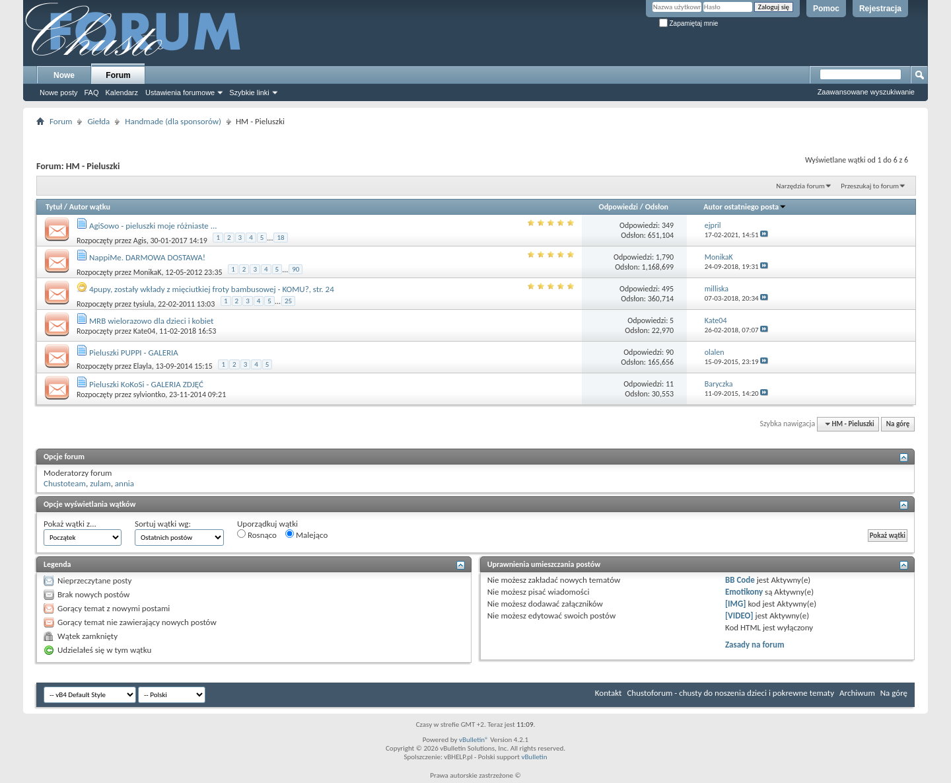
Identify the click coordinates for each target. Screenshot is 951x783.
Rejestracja (880, 8)
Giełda (98, 121)
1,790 (665, 257)
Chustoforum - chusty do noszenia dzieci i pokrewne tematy (730, 693)
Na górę (898, 424)
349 (668, 225)
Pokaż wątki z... (70, 524)
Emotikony (744, 592)
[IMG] (735, 604)
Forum (118, 75)
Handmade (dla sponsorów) (173, 121)
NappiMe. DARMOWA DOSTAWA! (147, 257)
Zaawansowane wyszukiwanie (866, 92)
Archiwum (857, 693)
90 (295, 269)
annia (124, 483)
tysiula (144, 304)
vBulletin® (474, 739)
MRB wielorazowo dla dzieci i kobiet (151, 321)
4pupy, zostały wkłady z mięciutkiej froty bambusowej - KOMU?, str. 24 (211, 289)
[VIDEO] (739, 615)
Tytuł (54, 206)
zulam (100, 483)
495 (668, 288)
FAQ (91, 92)
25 (288, 301)
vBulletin (534, 757)
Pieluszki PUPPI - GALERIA (133, 352)
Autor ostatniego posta (745, 206)
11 (670, 384)
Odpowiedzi (619, 206)
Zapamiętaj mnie (689, 23)
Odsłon (656, 206)
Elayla (142, 366)
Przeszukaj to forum (870, 186)
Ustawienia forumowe (180, 92)
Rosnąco (257, 534)
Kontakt (608, 693)
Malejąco (306, 534)
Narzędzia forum (800, 186)
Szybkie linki (249, 92)
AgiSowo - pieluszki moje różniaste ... (153, 226)
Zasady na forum (755, 645)
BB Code (740, 580)
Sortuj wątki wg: (163, 524)
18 (280, 237)
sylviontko (149, 394)
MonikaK (147, 272)
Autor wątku (89, 206)
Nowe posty (58, 92)
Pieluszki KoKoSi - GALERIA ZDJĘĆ (146, 384)
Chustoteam (65, 483)
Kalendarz (122, 92)
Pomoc (826, 8)
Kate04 (144, 331)
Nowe (64, 75)
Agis (140, 240)
